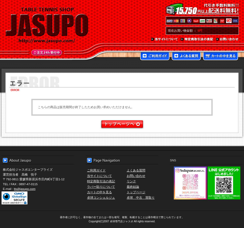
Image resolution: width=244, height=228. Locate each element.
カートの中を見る (220, 56)
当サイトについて (164, 39)
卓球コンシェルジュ (101, 197)
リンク (131, 181)
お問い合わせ (227, 39)
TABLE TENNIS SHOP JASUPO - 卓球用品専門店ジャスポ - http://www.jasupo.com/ (47, 25)
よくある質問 (186, 56)
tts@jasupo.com (24, 188)
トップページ (136, 192)
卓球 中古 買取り (141, 197)
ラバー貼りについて (101, 186)
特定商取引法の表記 (197, 39)
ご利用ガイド (154, 56)
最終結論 (133, 186)
